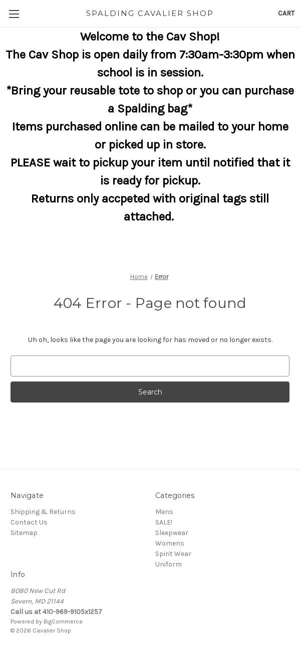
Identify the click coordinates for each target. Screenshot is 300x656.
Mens (164, 512)
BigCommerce (63, 621)
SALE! (163, 522)
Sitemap (24, 532)
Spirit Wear (173, 554)
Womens (169, 543)
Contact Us (29, 522)
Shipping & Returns (43, 512)
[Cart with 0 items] (286, 13)
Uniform (168, 564)
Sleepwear (171, 532)
